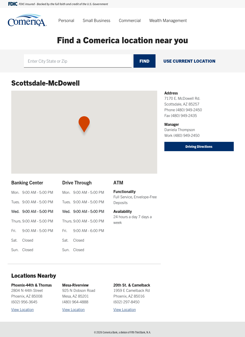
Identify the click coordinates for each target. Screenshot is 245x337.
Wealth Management (168, 20)
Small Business (96, 20)
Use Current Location (189, 61)
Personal (66, 20)
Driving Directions (198, 146)
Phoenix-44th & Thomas (31, 284)
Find (144, 61)
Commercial (130, 20)
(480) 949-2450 (189, 109)
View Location (22, 309)
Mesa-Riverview (75, 284)
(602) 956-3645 (24, 301)
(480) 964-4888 (75, 301)
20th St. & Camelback (131, 284)
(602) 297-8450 (126, 301)
